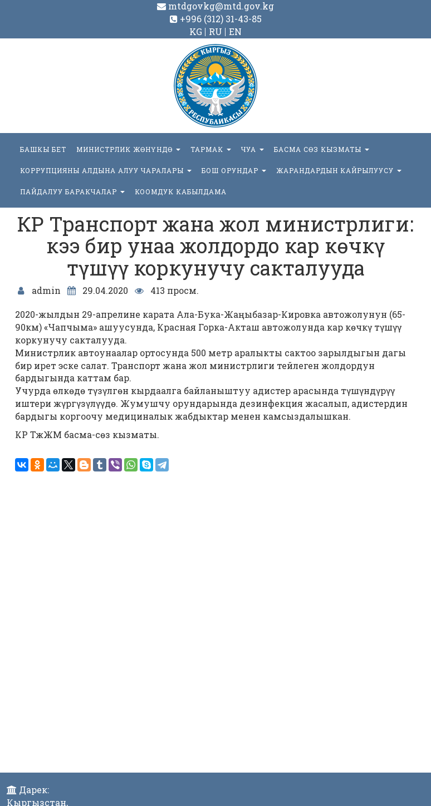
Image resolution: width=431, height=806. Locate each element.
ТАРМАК (210, 149)
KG (195, 31)
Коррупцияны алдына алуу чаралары (106, 170)
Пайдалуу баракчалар (72, 191)
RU (215, 31)
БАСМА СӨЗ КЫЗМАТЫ (321, 149)
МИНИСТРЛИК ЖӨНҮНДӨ (128, 149)
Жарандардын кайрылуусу (338, 170)
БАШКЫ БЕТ (43, 149)
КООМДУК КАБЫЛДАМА (181, 191)
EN (235, 31)
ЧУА (252, 149)
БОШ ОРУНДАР (234, 170)
